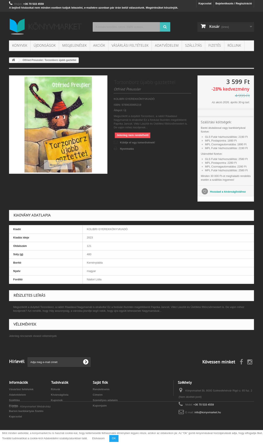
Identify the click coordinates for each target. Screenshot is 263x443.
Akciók (99, 45)
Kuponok (57, 400)
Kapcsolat (205, 3)
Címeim (98, 394)
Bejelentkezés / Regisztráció (233, 3)
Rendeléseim (101, 389)
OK (114, 438)
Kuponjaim (100, 405)
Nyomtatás (127, 148)
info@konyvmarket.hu (208, 412)
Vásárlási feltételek (130, 45)
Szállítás (193, 45)
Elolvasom (98, 438)
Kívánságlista (59, 394)
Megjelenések (74, 45)
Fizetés (214, 45)
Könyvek (19, 45)
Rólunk (234, 45)
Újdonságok (45, 45)
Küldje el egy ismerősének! (137, 142)
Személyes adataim (105, 400)
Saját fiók (100, 382)
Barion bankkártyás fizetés (26, 411)
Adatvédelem (167, 45)
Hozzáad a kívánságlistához (227, 191)
